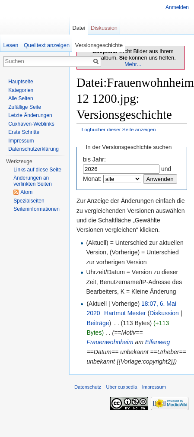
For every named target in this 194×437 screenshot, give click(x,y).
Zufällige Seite (24, 107)
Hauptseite (20, 82)
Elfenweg (157, 342)
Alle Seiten (20, 98)
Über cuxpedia (121, 387)
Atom (26, 192)
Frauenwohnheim (109, 342)
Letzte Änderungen (30, 115)
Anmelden (177, 7)
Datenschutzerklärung (33, 149)
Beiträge (97, 323)
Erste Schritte (23, 132)
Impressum (21, 141)
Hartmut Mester (125, 313)
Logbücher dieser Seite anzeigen (119, 129)
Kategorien (20, 90)
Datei (78, 28)
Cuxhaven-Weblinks (31, 124)
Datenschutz (87, 387)
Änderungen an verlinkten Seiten (32, 181)
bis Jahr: (94, 159)
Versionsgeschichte (99, 45)
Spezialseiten (28, 201)
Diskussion (164, 313)
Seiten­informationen (36, 209)
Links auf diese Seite (37, 170)
